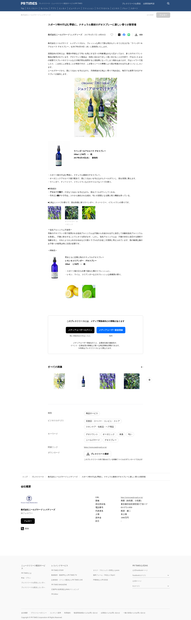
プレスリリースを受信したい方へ (33, 582)
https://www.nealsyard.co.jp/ (95, 447)
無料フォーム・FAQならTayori (104, 575)
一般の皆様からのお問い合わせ (134, 613)
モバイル (44, 8)
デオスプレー (111, 440)
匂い (130, 434)
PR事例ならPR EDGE (100, 580)
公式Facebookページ (140, 570)
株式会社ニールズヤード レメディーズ (63, 477)
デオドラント (92, 434)
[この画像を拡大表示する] (59, 381)
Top (22, 8)
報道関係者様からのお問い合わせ (86, 613)
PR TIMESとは (26, 573)
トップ (25, 477)
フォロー (28, 521)
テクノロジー (32, 8)
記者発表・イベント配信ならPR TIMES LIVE (67, 580)
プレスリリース (38, 477)
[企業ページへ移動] (29, 500)
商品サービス (92, 413)
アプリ (53, 8)
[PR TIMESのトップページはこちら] (51, 3)
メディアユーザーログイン (80, 330)
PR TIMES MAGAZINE (59, 584)
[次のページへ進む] (149, 380)
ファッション (88, 8)
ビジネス (116, 8)
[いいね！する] (112, 35)
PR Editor (54, 594)
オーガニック (109, 434)
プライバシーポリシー (39, 613)
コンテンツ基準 (55, 613)
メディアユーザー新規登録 (111, 330)
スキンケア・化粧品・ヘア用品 (100, 427)
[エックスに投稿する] (119, 35)
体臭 (121, 434)
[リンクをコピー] (141, 35)
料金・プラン (26, 578)
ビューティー (74, 8)
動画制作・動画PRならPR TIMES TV (64, 575)
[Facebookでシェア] (124, 35)
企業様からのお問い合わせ (110, 613)
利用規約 (67, 613)
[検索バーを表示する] (168, 3)
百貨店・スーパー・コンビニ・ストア (103, 421)
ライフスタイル (102, 8)
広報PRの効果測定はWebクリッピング (65, 589)
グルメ (125, 8)
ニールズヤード (93, 440)
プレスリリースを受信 (131, 3)
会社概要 (24, 613)
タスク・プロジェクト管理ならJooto (106, 570)
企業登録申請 (148, 3)
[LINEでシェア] (129, 35)
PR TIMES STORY (57, 570)
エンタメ (62, 8)
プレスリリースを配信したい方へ (33, 587)
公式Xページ (137, 581)
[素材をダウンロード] (136, 35)
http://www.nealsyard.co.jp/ (132, 497)
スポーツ (134, 8)
